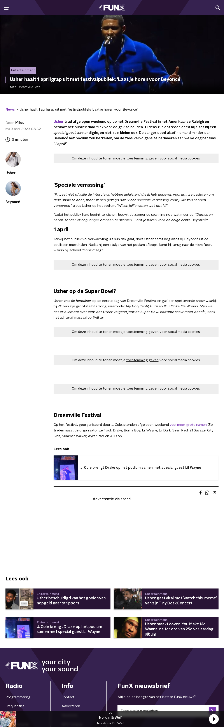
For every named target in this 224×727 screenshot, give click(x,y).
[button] (214, 719)
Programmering (17, 697)
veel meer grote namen (188, 424)
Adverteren (70, 706)
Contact (67, 697)
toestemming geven (142, 158)
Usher (59, 121)
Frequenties (14, 706)
